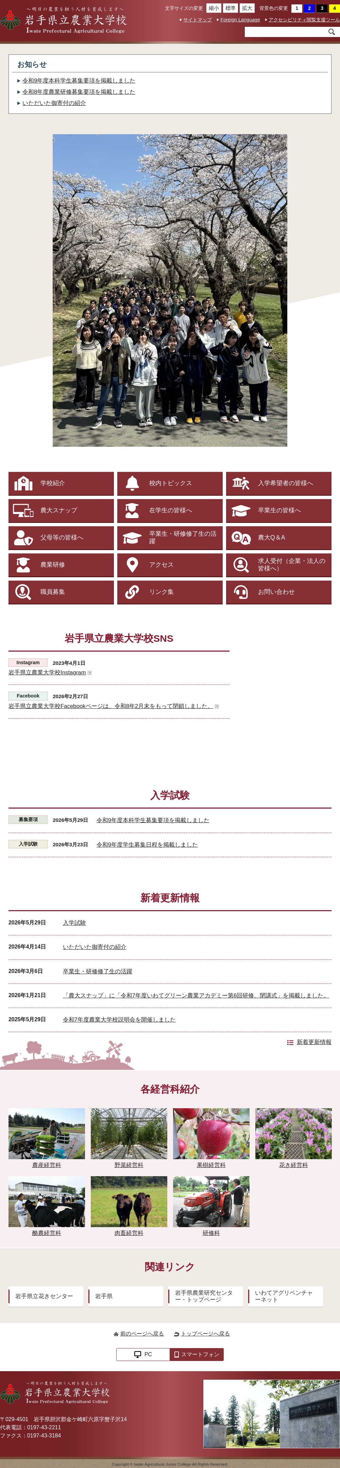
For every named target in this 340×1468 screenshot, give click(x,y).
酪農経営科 (46, 1206)
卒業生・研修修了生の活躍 (97, 971)
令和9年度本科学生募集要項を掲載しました (78, 80)
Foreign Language (240, 19)
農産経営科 (46, 1138)
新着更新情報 (314, 1042)
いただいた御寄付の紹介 (54, 103)
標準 (229, 8)
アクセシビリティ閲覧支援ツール (304, 19)
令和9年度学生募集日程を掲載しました (147, 845)
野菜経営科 (129, 1138)
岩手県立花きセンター (44, 1296)
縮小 (212, 8)
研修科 (211, 1206)
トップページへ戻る (205, 1334)
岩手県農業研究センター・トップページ (204, 1296)
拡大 (246, 8)
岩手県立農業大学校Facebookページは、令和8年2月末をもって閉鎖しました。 (113, 706)
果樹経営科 (211, 1138)
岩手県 (104, 1296)
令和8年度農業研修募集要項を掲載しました (78, 92)
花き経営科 (293, 1138)
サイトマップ (197, 19)
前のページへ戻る (142, 1334)
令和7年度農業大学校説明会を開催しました (119, 1019)
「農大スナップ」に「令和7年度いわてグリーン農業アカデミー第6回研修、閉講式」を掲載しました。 (196, 995)
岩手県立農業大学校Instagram (50, 672)
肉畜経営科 (129, 1206)
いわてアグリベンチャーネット (284, 1296)
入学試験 (74, 923)
